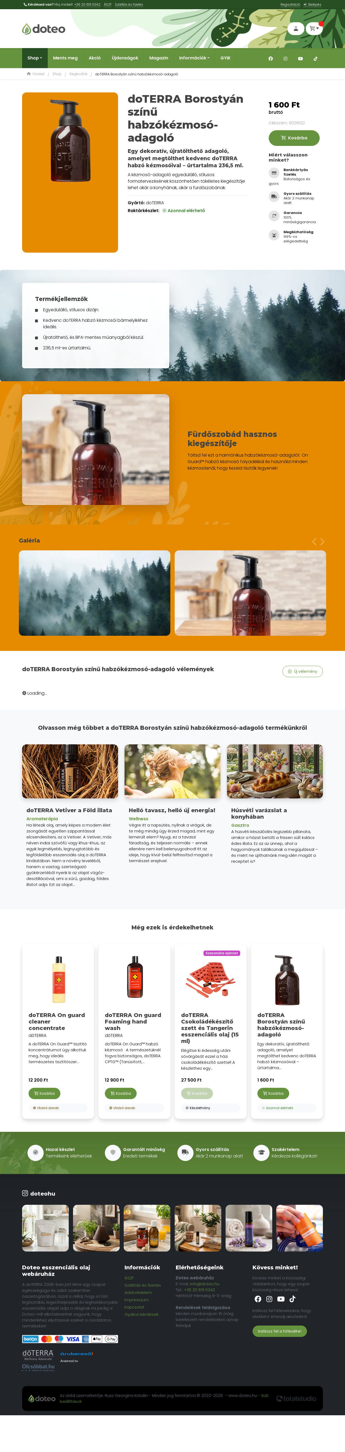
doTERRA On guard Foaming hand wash (133, 1021)
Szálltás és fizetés (129, 4)
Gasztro (240, 825)
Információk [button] (192, 58)
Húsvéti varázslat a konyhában (259, 813)
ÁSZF (108, 4)
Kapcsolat (134, 1307)
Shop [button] (33, 58)
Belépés (312, 4)
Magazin (158, 58)
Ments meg (65, 58)
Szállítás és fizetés (143, 1285)
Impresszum (137, 1300)
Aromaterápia (42, 819)
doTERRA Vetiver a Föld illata (69, 810)
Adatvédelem (138, 1292)
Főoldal (35, 74)
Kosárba (294, 138)
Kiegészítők (78, 74)
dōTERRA (58, 1008)
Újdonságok (125, 58)
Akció (95, 58)
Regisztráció (290, 4)
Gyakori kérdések (141, 1314)
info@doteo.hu (204, 1284)
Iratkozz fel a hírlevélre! (279, 1331)
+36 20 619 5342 (87, 4)
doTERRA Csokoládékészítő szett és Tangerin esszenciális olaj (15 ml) (210, 1028)
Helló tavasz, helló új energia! (172, 810)
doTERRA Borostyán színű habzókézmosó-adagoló (281, 1025)
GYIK (225, 58)
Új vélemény (302, 671)
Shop (57, 74)
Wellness (138, 819)
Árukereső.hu (69, 1361)
